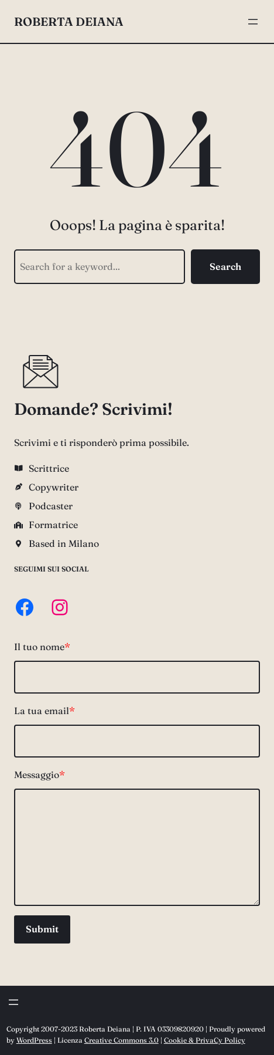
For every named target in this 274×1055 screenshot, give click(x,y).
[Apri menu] (253, 22)
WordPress (34, 1040)
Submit (42, 929)
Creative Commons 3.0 (121, 1040)
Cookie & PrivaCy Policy (204, 1040)
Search (225, 266)
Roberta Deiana (69, 21)
